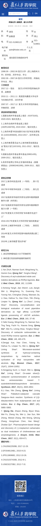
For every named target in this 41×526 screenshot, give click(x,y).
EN (36, 13)
